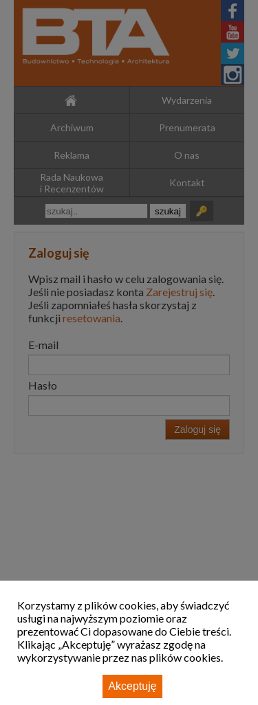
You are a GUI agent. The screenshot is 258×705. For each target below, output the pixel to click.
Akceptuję (132, 686)
